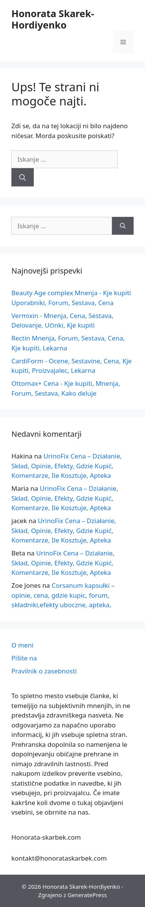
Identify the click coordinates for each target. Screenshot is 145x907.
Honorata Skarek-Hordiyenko (52, 19)
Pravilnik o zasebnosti (44, 671)
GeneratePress (87, 895)
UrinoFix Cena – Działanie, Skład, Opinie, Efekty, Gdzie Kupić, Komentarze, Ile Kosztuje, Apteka (66, 466)
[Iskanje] (22, 177)
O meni (22, 645)
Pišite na (24, 658)
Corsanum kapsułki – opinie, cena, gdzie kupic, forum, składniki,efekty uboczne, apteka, (63, 595)
